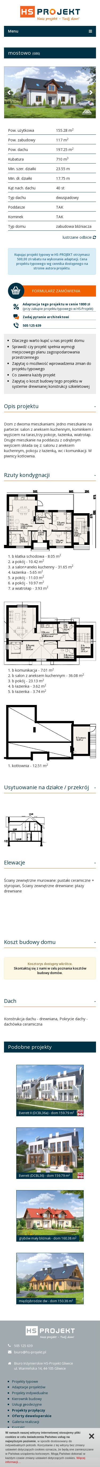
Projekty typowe (25, 1381)
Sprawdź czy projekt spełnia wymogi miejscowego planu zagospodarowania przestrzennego (46, 352)
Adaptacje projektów (28, 1387)
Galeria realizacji (25, 1421)
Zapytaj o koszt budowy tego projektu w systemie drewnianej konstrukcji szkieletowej (51, 383)
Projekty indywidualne (30, 1392)
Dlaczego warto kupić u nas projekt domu (48, 340)
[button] (9, 92)
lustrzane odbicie (79, 237)
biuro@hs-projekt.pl (30, 1352)
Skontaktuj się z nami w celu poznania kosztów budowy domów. (50, 970)
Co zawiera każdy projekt (33, 374)
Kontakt (18, 1427)
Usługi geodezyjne (27, 1404)
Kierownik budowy (27, 1398)
